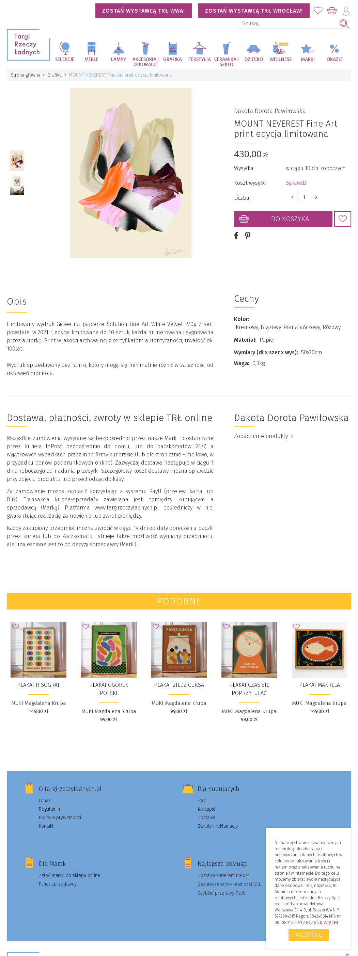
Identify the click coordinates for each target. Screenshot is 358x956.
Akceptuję (309, 934)
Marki (308, 59)
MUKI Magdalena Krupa (38, 703)
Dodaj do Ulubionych (342, 219)
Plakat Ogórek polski (108, 689)
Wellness (280, 59)
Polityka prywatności (60, 818)
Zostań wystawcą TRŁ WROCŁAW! (254, 10)
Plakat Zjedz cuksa (179, 685)
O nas (45, 801)
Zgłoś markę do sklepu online (69, 875)
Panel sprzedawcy (58, 884)
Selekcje (64, 59)
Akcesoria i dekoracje (146, 62)
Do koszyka (290, 219)
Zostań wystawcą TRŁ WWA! (143, 10)
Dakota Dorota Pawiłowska (270, 111)
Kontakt (46, 826)
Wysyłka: (244, 168)
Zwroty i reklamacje (218, 826)
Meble (91, 59)
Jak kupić (206, 809)
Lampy (118, 59)
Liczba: (242, 198)
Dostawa (206, 818)
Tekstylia (200, 59)
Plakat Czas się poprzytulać (249, 689)
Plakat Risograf (38, 685)
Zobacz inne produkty (263, 436)
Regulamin (49, 809)
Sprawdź (296, 183)
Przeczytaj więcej (317, 922)
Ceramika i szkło (226, 62)
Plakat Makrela (319, 685)
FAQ (201, 801)
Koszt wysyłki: (250, 183)
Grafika (172, 59)
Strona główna (25, 75)
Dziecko (254, 59)
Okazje (335, 59)
